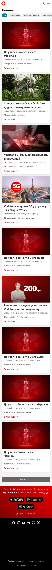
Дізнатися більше (24, 513)
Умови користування (36, 561)
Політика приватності (16, 561)
